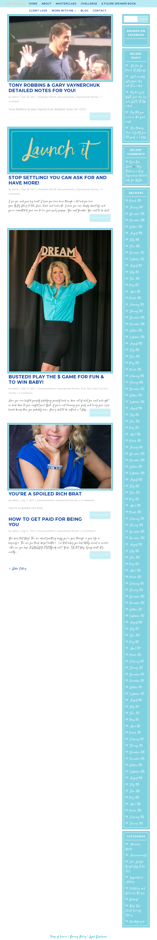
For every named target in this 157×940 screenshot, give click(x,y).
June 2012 (134, 635)
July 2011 (134, 707)
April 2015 (134, 434)
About (47, 4)
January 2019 (136, 207)
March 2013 (135, 577)
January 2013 (136, 590)
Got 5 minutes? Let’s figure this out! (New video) (135, 81)
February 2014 (136, 519)
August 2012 (135, 622)
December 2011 (136, 674)
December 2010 (137, 752)
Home (33, 4)
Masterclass (66, 4)
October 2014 (135, 467)
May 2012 (134, 642)
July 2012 (134, 629)
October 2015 (135, 395)
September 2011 (136, 694)
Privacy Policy (78, 937)
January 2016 (136, 382)
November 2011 (136, 681)
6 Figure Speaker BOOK (119, 4)
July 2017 (134, 272)
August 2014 (135, 480)
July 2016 (134, 350)
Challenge (89, 4)
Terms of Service (58, 937)
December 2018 (136, 214)
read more (100, 116)
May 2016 (134, 363)
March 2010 (135, 810)
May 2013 (134, 564)
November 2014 (137, 460)
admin (15, 97)
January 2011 (136, 746)
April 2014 (135, 506)
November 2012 (136, 603)
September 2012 (136, 616)
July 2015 (134, 415)
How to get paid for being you (45, 521)
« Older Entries (17, 569)
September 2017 (136, 259)
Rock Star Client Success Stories (133, 911)
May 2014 (134, 499)
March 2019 (135, 201)
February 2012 (136, 661)
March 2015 (135, 441)
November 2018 (136, 220)
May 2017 (134, 285)
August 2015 (135, 408)
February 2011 (136, 739)
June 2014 (134, 493)
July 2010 (134, 785)
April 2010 (135, 804)
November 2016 (137, 324)
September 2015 (136, 402)
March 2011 (135, 733)
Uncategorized (136, 921)
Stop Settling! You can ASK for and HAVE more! (58, 180)
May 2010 (134, 798)
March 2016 (135, 370)
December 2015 (136, 389)
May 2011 (134, 720)
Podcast (133, 899)
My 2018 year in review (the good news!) (135, 117)
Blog (84, 11)
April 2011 (134, 726)
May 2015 (134, 428)
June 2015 (134, 421)
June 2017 (134, 279)
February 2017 (136, 305)
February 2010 (136, 817)
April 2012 (134, 648)
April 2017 (134, 292)
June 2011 (134, 713)
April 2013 (134, 571)
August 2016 (135, 344)
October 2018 (135, 227)
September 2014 (137, 473)
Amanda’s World (47, 97)
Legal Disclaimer (98, 937)
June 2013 (134, 558)
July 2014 (134, 486)
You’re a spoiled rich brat (45, 494)
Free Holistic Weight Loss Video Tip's (135, 866)
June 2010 (134, 791)
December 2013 (136, 532)
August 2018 (135, 233)
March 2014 (135, 512)
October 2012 (135, 609)
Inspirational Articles (87, 97)
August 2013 (135, 545)
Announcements (66, 97)
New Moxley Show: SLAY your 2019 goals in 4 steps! (135, 133)
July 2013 (134, 551)
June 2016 (134, 357)
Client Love (38, 11)
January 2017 (136, 311)
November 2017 (136, 253)
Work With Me (62, 11)
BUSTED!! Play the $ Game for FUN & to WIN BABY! (56, 379)
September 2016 (137, 337)
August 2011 (135, 700)
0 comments (26, 393)
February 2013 (136, 584)
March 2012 (135, 655)
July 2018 (134, 240)
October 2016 (135, 331)
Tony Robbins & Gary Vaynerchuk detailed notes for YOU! (54, 87)
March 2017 (135, 298)
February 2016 (136, 376)
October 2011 (135, 687)
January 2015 (136, 447)
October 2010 (135, 765)
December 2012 (136, 597)
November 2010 (137, 759)
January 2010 (136, 823)
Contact (99, 11)
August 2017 (135, 266)
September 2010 (137, 772)
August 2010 (135, 778)
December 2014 (137, 454)
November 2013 (136, 538)
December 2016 (137, 318)
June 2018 (134, 246)
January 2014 (136, 525)
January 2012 (136, 668)
